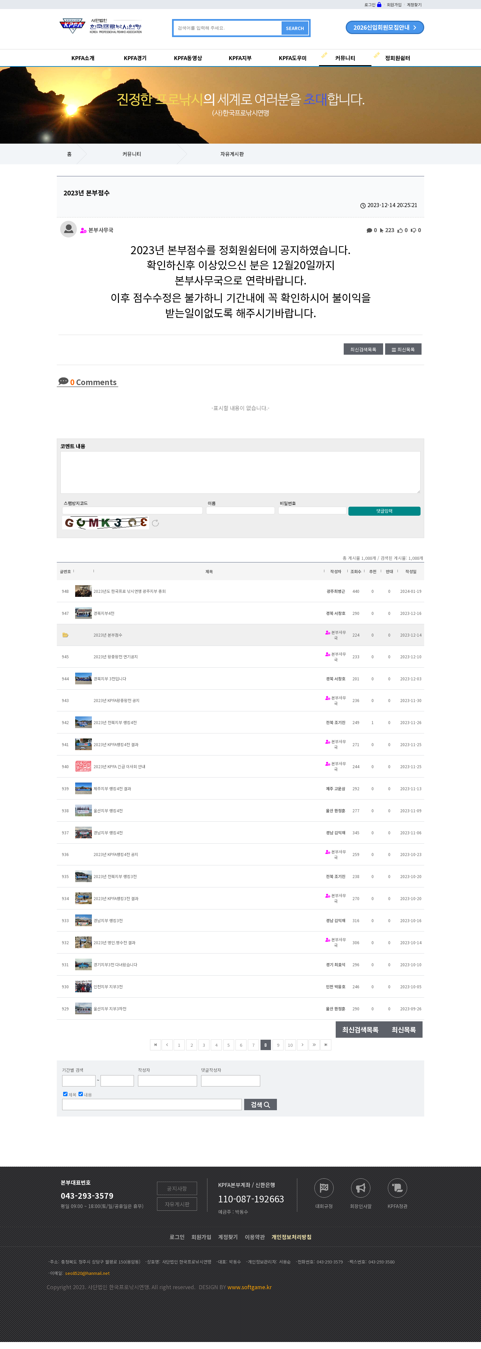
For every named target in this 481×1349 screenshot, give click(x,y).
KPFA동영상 (188, 58)
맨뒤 (325, 1051)
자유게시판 (232, 153)
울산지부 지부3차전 (110, 1015)
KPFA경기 (135, 58)
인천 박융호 (335, 993)
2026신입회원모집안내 (381, 27)
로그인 (369, 4)
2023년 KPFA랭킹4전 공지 (116, 861)
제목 (69, 1101)
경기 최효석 (335, 971)
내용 (85, 1101)
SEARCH (295, 28)
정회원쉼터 (397, 58)
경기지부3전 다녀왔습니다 (115, 971)
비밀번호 (288, 510)
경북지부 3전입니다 (110, 685)
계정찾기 (414, 4)
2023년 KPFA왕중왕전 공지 (117, 707)
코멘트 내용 (72, 446)
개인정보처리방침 (292, 1244)
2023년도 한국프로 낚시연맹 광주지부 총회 (130, 598)
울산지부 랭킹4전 (108, 817)
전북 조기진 (335, 729)
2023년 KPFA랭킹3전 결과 (116, 905)
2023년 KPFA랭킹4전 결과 (116, 751)
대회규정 (324, 1212)
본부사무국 (101, 229)
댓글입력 (384, 518)
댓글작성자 (211, 1077)
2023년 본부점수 (108, 642)
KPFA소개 (83, 58)
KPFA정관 (397, 1212)
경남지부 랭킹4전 (108, 839)
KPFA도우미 (293, 58)
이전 (167, 1051)
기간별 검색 (73, 1077)
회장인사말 (361, 1212)
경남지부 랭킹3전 (108, 927)
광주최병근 (336, 598)
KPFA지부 (240, 58)
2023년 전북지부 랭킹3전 (115, 883)
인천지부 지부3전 (108, 993)
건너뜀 (314, 1051)
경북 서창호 (335, 620)
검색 (256, 1111)
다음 (302, 1051)
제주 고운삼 (335, 795)
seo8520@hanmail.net (87, 1280)
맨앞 (155, 1051)
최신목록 (406, 349)
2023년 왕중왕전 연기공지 (116, 663)
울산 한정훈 (335, 817)
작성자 (144, 1077)
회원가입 (394, 4)
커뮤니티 (345, 58)
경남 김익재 (335, 839)
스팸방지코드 (76, 510)
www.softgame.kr (249, 1294)
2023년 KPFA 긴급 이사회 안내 (119, 773)
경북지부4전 (104, 620)
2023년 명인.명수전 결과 (114, 949)
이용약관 (255, 1244)
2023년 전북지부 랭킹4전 (115, 729)
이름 (212, 510)
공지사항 (177, 1195)
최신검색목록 (363, 349)
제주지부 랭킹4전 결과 (112, 795)
